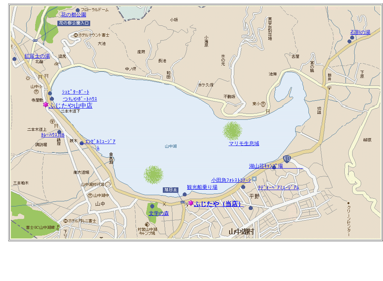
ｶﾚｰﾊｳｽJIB (52, 135)
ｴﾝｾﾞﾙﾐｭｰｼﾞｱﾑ (98, 145)
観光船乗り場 (202, 187)
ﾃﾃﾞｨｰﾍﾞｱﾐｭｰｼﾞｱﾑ (278, 187)
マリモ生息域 (244, 143)
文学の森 (159, 213)
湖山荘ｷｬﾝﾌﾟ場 (276, 166)
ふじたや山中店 (68, 105)
